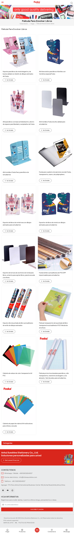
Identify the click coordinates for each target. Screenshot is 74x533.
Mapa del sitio (8, 522)
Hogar (32, 23)
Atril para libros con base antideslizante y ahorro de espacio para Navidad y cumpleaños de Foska (18, 123)
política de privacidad (26, 522)
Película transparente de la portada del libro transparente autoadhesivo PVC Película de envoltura (53, 325)
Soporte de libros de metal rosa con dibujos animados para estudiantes (17, 224)
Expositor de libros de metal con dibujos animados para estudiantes (52, 224)
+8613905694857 (25, 473)
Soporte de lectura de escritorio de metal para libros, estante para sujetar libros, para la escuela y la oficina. (19, 275)
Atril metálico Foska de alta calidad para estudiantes (52, 123)
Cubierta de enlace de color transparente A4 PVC (17, 374)
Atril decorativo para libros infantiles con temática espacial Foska (52, 73)
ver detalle (10, 80)
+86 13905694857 (18, 481)
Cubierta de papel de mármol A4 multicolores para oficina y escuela (18, 425)
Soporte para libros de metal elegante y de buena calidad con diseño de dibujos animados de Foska (18, 74)
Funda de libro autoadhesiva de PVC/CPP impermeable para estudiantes (52, 274)
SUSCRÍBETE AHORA (37, 509)
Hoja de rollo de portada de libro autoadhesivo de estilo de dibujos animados (18, 324)
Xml (16, 522)
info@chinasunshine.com (28, 477)
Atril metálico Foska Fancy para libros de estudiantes (16, 173)
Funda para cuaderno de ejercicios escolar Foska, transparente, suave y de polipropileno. (55, 173)
